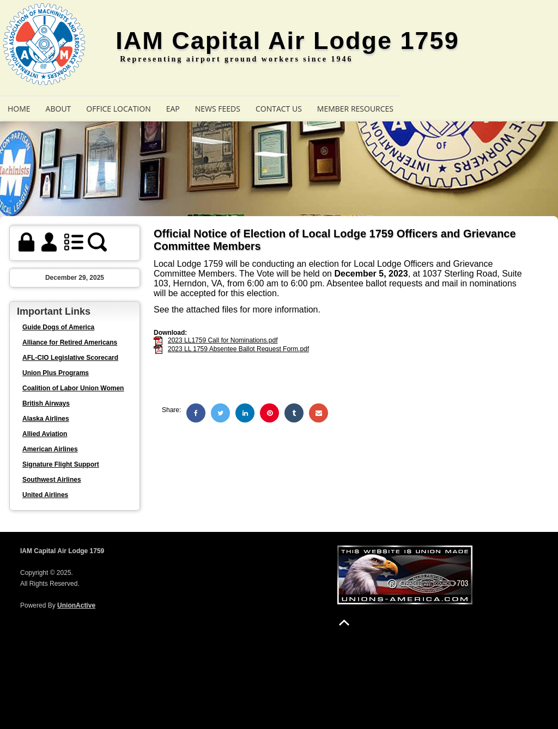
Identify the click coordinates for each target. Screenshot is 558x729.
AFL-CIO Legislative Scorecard (70, 358)
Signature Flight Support (60, 464)
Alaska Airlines (45, 418)
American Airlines (50, 449)
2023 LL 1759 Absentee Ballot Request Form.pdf (238, 349)
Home (19, 108)
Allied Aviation (44, 434)
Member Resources (355, 108)
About (58, 108)
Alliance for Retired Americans (69, 342)
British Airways (46, 403)
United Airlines (45, 495)
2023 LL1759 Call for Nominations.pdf (222, 340)
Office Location (118, 108)
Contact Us (279, 108)
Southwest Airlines (51, 479)
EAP (173, 108)
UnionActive (76, 605)
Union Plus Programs (55, 373)
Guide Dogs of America (58, 327)
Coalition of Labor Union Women (73, 388)
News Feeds (217, 108)
